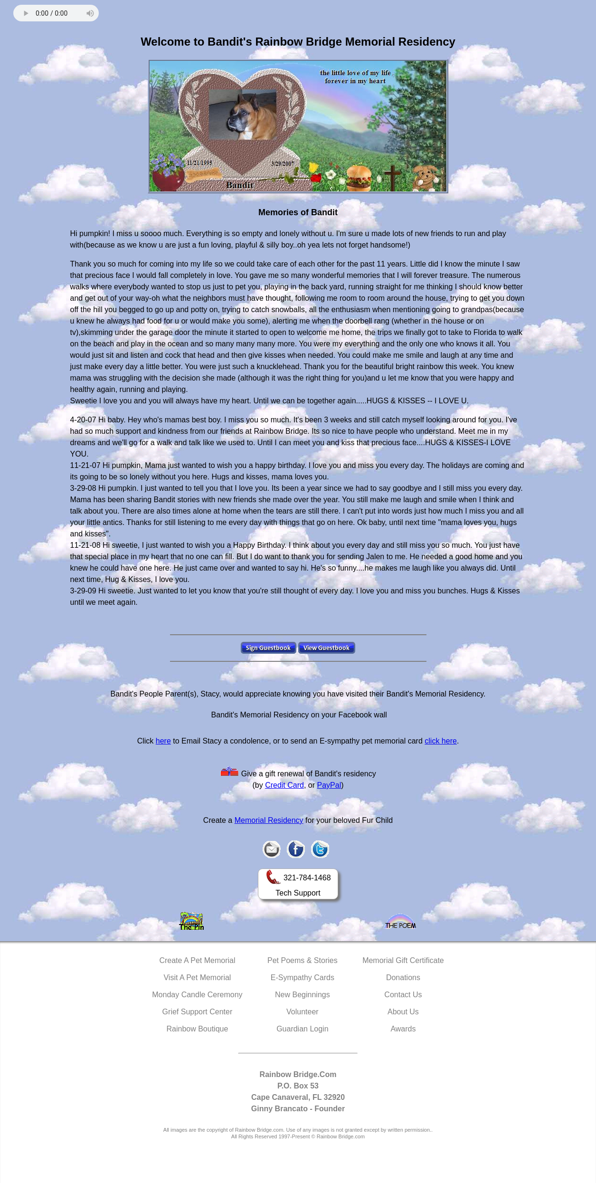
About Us (403, 1012)
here (163, 741)
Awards (403, 1029)
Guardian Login (302, 1029)
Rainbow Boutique (197, 1029)
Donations (403, 977)
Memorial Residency (269, 820)
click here (441, 741)
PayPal (329, 785)
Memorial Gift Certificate (403, 960)
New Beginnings (302, 995)
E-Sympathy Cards (302, 977)
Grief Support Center (197, 1012)
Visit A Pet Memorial (197, 977)
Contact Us (403, 995)
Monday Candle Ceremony (197, 995)
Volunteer (302, 1012)
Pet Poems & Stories (302, 960)
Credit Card (284, 785)
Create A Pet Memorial (197, 960)
